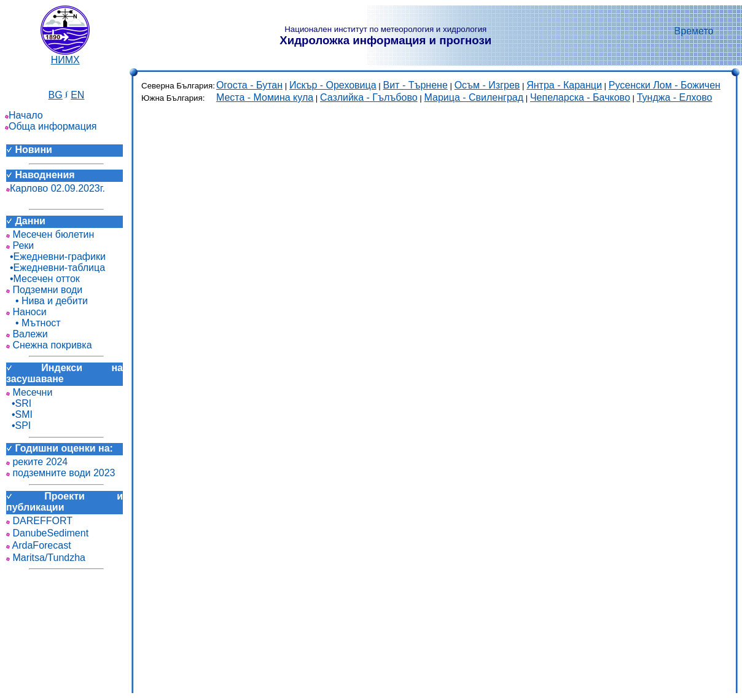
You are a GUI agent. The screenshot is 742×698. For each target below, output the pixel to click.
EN (77, 95)
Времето (694, 31)
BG (56, 95)
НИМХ (65, 55)
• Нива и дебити (47, 301)
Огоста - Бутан (249, 85)
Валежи (27, 334)
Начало (24, 115)
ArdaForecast (38, 545)
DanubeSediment (47, 533)
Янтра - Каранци (564, 85)
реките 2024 (37, 462)
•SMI (19, 414)
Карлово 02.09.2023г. (55, 188)
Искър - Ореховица (333, 85)
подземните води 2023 (60, 473)
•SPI (18, 425)
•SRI (18, 403)
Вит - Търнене (415, 85)
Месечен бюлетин (50, 234)
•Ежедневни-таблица (55, 267)
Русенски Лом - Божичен (665, 85)
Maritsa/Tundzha (45, 557)
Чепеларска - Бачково (580, 97)
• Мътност (33, 323)
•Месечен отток (43, 278)
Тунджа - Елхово (675, 97)
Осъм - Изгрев (487, 85)
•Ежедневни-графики (56, 256)
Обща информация (51, 126)
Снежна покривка (49, 345)
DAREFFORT (39, 521)
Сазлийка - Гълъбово (369, 97)
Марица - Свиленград (473, 97)
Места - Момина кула (264, 97)
